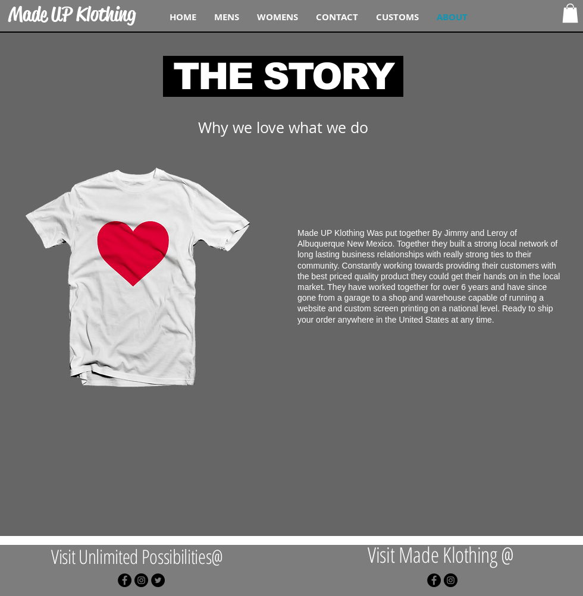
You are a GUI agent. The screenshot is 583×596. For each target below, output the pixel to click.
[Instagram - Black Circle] (141, 580)
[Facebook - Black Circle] (124, 580)
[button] (570, 13)
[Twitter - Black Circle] (158, 580)
